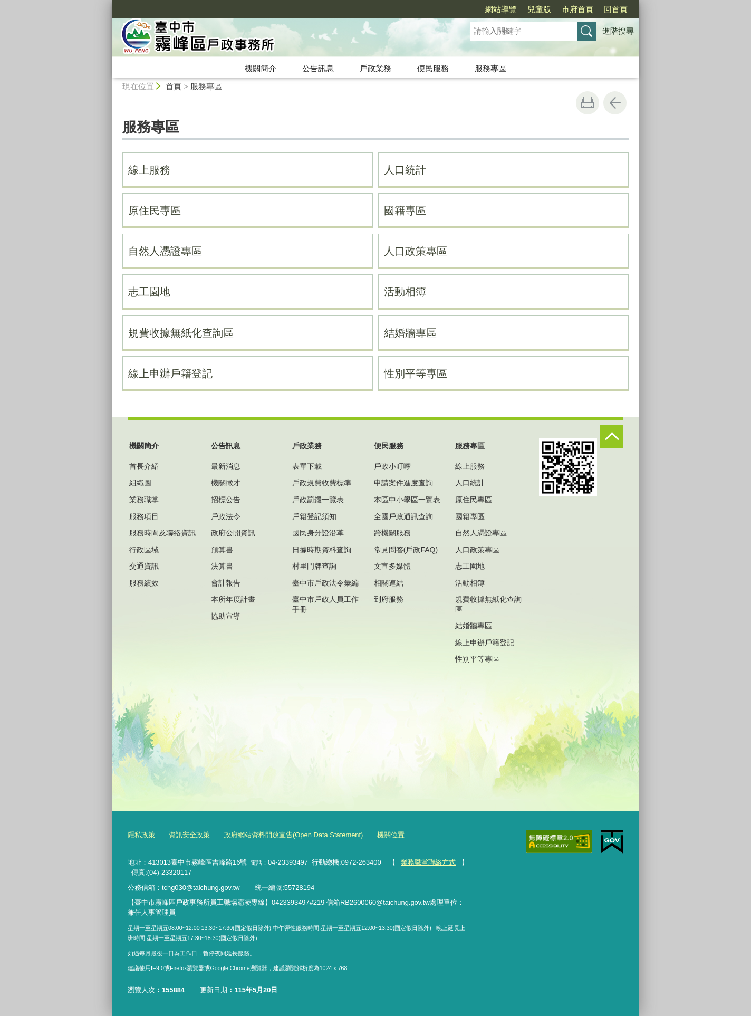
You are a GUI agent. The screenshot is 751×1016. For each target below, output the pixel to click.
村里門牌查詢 (314, 566)
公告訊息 (318, 68)
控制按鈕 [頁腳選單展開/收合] (611, 436)
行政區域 (144, 549)
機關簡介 (260, 68)
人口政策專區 (415, 251)
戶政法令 (225, 516)
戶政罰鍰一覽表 (318, 499)
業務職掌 (144, 499)
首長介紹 (144, 466)
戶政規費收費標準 (321, 482)
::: (107, 4)
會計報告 (225, 583)
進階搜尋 (618, 30)
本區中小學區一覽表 (407, 499)
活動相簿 (405, 292)
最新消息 (225, 466)
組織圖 (140, 482)
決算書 (222, 566)
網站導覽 (501, 9)
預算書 (222, 549)
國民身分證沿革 (318, 533)
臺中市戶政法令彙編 (325, 583)
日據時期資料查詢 (321, 549)
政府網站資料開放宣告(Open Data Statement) (293, 835)
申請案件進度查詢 (403, 482)
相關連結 (388, 583)
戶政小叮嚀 (392, 466)
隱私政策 (141, 835)
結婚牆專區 (410, 333)
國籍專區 (405, 210)
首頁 (173, 86)
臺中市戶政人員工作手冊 (325, 604)
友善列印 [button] (587, 102)
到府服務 (388, 599)
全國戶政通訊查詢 (403, 516)
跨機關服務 (392, 533)
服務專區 (490, 68)
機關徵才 (225, 482)
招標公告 (225, 499)
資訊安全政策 (189, 835)
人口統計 (405, 170)
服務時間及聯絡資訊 (162, 533)
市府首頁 (577, 9)
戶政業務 (375, 68)
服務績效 (144, 583)
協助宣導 (225, 616)
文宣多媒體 (392, 566)
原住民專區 (154, 210)
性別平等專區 (415, 373)
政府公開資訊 (233, 533)
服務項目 (144, 516)
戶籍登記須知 (314, 516)
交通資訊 (144, 566)
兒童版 (539, 9)
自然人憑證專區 (165, 251)
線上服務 (149, 170)
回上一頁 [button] (615, 102)
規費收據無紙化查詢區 (181, 333)
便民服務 (433, 68)
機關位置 (391, 835)
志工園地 (149, 292)
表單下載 (307, 466)
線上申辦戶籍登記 (170, 373)
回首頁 (616, 9)
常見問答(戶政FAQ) (406, 549)
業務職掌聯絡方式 (428, 862)
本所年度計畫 (233, 599)
